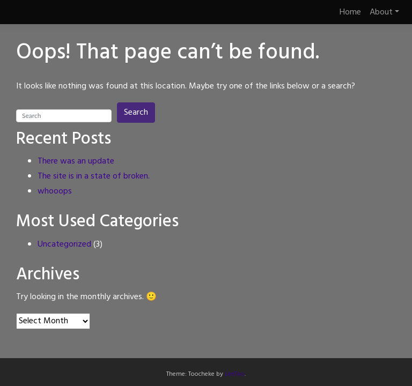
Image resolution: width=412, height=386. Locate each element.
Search (136, 113)
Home (350, 12)
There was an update (76, 161)
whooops (55, 191)
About (381, 12)
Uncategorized (64, 244)
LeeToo (235, 374)
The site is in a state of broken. (94, 176)
